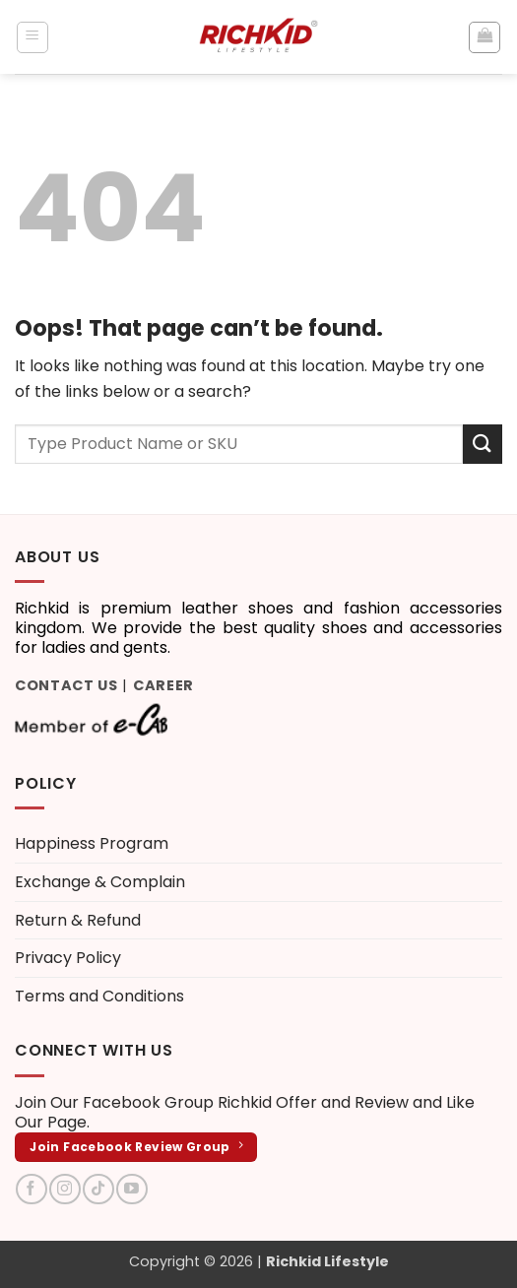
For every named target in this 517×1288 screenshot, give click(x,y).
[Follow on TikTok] (98, 1189)
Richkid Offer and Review (313, 1102)
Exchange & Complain (100, 881)
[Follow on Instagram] (64, 1189)
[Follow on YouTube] (131, 1189)
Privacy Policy (68, 957)
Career (163, 685)
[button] (32, 37)
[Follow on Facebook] (31, 1189)
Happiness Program (91, 843)
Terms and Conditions (99, 996)
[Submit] (482, 443)
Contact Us (66, 685)
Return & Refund (78, 920)
